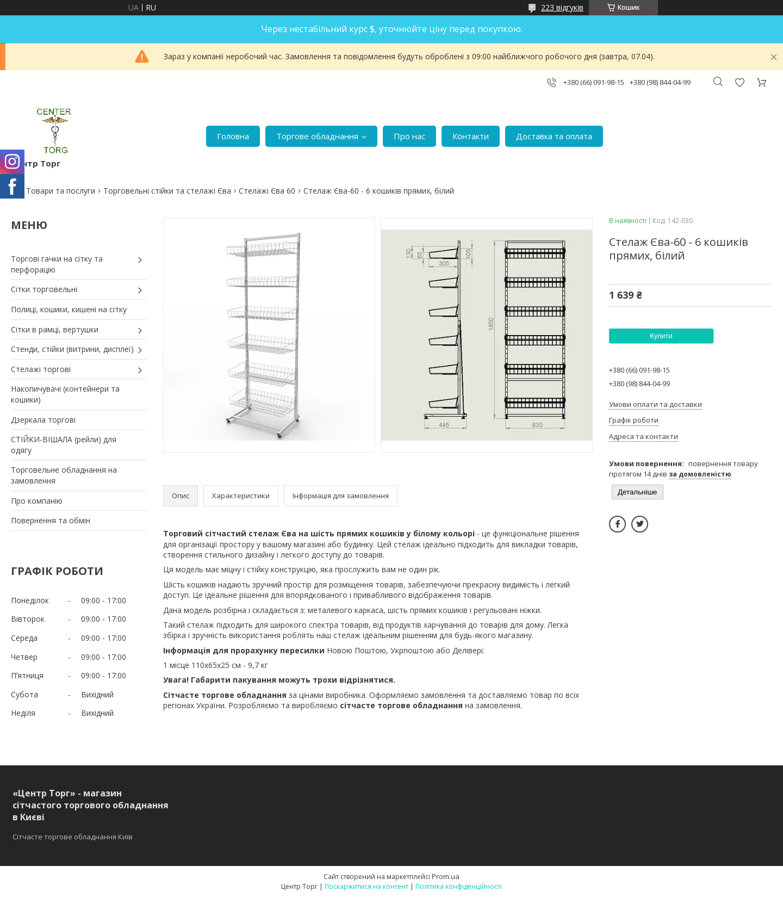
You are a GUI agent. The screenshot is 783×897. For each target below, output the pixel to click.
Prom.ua (445, 876)
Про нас (409, 136)
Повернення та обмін (50, 520)
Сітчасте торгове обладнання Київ (73, 837)
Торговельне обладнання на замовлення (64, 475)
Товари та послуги (60, 190)
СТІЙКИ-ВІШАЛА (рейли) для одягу (63, 444)
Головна (233, 136)
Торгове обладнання (317, 136)
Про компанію (37, 501)
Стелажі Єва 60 (267, 190)
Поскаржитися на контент (366, 886)
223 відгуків (562, 7)
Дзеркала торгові (43, 420)
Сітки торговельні (44, 289)
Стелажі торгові (41, 369)
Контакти (470, 136)
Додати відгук (739, 82)
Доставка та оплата (554, 136)
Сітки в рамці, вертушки (54, 329)
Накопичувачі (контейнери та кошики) (65, 394)
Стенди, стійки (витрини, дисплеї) (72, 349)
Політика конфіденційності (458, 886)
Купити (661, 336)
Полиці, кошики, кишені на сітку (69, 309)
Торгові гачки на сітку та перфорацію (57, 264)
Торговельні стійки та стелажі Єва (167, 190)
